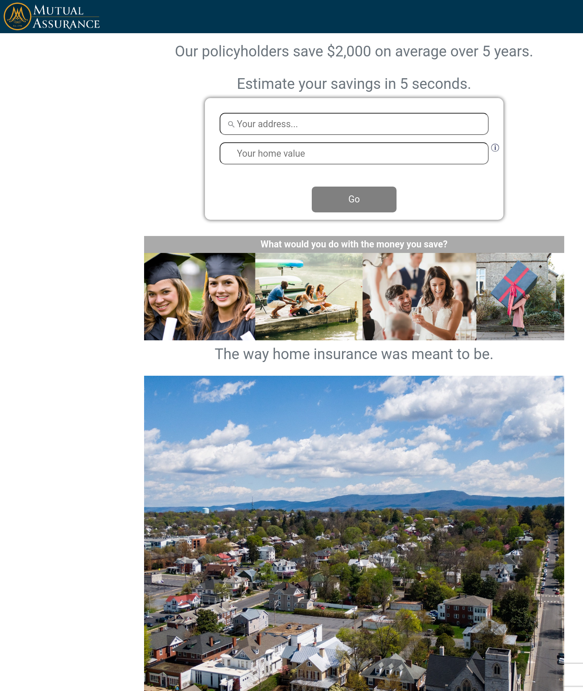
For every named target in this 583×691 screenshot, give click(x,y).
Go (354, 199)
